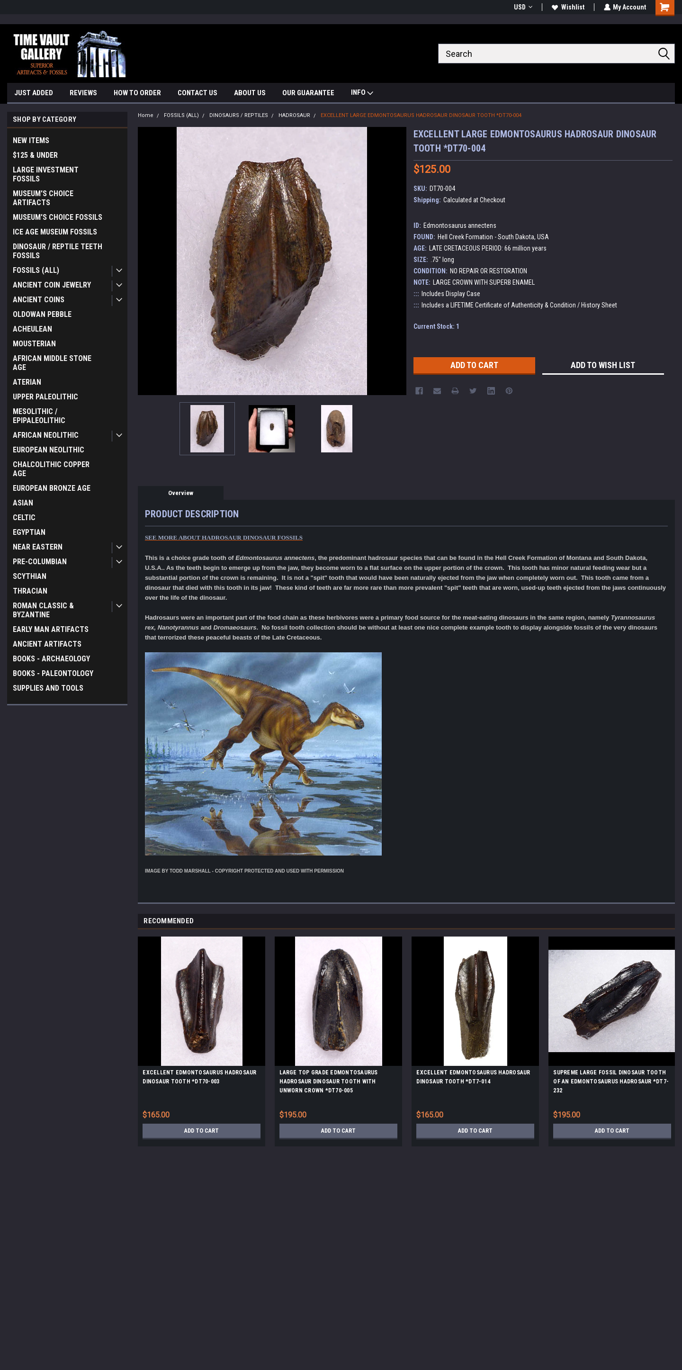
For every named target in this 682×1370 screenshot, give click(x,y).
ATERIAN (27, 382)
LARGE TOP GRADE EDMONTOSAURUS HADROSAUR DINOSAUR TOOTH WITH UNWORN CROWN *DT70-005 (328, 1081)
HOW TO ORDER (137, 93)
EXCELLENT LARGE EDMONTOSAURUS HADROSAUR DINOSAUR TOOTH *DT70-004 (421, 115)
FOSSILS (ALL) (36, 270)
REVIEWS (83, 93)
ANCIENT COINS (38, 299)
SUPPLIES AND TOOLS (48, 688)
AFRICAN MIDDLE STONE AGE (52, 363)
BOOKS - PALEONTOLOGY (53, 673)
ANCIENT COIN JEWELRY (52, 284)
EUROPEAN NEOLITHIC (48, 449)
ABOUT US (250, 93)
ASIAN (23, 502)
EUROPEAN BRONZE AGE (51, 488)
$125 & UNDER (35, 155)
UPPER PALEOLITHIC (45, 396)
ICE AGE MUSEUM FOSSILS (55, 231)
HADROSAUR (294, 115)
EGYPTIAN (29, 532)
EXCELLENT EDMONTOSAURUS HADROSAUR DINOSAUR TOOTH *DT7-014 (473, 1077)
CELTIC (24, 517)
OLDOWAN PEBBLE (42, 314)
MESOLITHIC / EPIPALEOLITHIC (39, 416)
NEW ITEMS (31, 140)
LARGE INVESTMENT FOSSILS (46, 174)
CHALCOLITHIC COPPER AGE (51, 469)
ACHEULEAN (32, 328)
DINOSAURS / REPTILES (238, 115)
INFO (362, 93)
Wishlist (567, 7)
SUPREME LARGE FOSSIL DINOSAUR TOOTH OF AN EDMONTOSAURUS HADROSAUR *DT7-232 (611, 1081)
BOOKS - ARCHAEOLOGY (51, 658)
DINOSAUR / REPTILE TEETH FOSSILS (57, 251)
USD (522, 7)
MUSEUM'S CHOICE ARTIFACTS (43, 198)
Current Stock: (436, 326)
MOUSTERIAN (34, 343)
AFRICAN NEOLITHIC (46, 435)
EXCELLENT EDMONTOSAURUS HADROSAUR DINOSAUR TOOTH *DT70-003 (199, 1077)
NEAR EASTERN (38, 546)
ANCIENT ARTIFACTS (47, 644)
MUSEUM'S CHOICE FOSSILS (57, 217)
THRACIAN (30, 590)
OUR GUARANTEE (308, 93)
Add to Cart (201, 1131)
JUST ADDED (33, 93)
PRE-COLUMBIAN (40, 561)
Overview (180, 492)
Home (145, 115)
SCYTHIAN (29, 576)
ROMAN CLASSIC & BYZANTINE (43, 610)
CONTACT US (197, 93)
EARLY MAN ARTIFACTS (51, 629)
